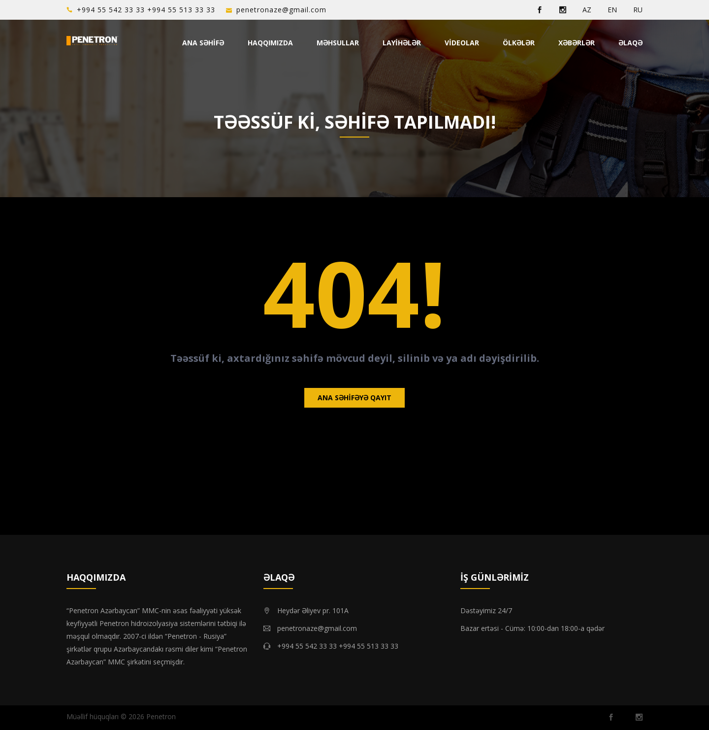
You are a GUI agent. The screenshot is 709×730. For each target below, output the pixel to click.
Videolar (462, 42)
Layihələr (402, 42)
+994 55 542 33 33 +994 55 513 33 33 (146, 9)
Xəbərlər (576, 42)
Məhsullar (338, 42)
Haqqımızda (270, 42)
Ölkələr (519, 42)
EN (612, 9)
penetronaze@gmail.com (281, 9)
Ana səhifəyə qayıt (354, 397)
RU (638, 9)
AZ (586, 9)
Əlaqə (630, 42)
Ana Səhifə (203, 42)
